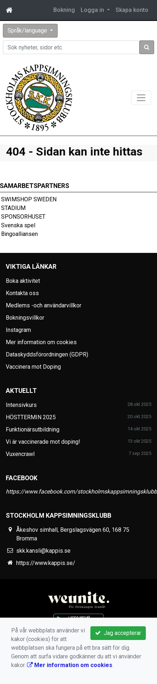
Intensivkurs (21, 405)
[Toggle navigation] (141, 98)
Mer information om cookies (41, 342)
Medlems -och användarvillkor (43, 305)
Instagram (18, 329)
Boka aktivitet (23, 280)
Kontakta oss (22, 293)
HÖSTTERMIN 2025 (31, 417)
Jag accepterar (118, 633)
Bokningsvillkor (25, 317)
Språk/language (28, 30)
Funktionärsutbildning (32, 429)
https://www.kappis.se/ (45, 563)
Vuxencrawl (20, 454)
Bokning (64, 9)
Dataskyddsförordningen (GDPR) (47, 354)
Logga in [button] (93, 9)
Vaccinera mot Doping (33, 366)
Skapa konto (132, 9)
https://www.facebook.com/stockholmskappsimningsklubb (81, 491)
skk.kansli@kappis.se (43, 550)
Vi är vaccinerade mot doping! (43, 441)
